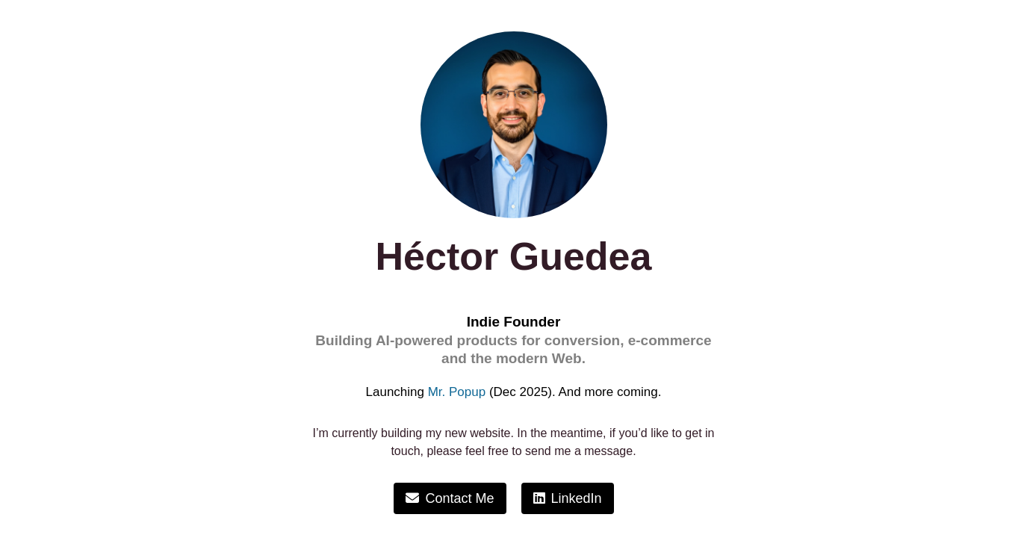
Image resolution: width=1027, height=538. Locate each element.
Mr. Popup (457, 392)
